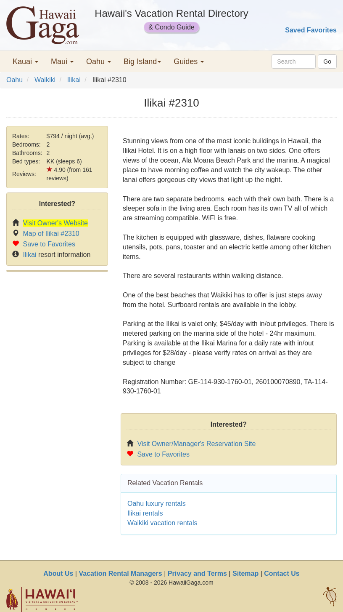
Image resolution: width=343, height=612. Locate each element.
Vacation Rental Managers (120, 573)
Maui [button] (62, 61)
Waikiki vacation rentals (162, 522)
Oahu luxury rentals (156, 503)
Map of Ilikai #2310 (51, 233)
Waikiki (44, 79)
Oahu (14, 79)
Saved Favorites (311, 30)
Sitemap (245, 573)
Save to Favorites (49, 244)
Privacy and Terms (197, 573)
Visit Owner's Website (55, 223)
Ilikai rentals (145, 513)
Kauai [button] (25, 61)
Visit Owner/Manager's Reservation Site (196, 443)
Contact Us (281, 573)
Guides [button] (189, 61)
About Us (58, 573)
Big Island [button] (142, 61)
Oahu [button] (98, 61)
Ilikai (74, 79)
